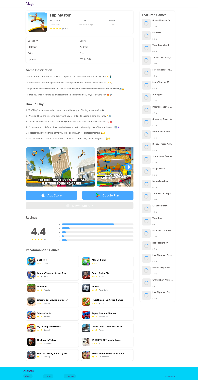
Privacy (48, 378)
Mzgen (31, 3)
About (28, 378)
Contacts (70, 378)
